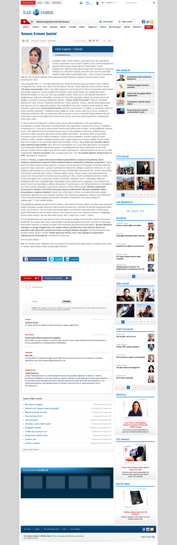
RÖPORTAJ (121, 394)
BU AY (142, 211)
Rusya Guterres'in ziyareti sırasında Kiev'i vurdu (137, 111)
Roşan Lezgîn (131, 245)
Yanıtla (30, 329)
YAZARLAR (121, 218)
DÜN (128, 211)
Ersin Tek (131, 235)
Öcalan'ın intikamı (32, 443)
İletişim (37, 529)
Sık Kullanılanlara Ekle (51, 529)
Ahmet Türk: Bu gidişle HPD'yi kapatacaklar (139, 95)
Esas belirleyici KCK (33, 416)
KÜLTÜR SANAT (123, 484)
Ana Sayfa (27, 529)
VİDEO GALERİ (122, 283)
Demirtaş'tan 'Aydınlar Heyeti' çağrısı (138, 103)
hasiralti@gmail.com (62, 55)
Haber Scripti (146, 537)
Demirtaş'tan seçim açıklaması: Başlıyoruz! (139, 78)
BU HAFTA (135, 211)
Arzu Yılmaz (131, 356)
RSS (64, 529)
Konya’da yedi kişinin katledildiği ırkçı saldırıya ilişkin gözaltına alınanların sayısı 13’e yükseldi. (135, 472)
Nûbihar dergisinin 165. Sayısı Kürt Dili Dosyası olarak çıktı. (135, 515)
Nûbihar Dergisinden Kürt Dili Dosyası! (52, 22)
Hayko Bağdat (131, 346)
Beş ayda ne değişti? (34, 404)
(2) (37, 329)
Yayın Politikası (75, 529)
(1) (37, 347)
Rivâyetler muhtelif (33, 428)
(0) (43, 329)
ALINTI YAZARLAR (124, 329)
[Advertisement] (168, 48)
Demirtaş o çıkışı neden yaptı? (38, 424)
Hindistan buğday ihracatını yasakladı (138, 86)
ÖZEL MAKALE (122, 439)
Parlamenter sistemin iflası (36, 435)
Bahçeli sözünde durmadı (36, 412)
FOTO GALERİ (122, 156)
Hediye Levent (131, 366)
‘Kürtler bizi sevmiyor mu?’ (36, 431)
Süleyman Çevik (131, 224)
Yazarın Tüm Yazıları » (31, 450)
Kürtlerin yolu (30, 439)
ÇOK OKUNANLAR (124, 202)
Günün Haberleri (28, 2)
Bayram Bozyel (131, 256)
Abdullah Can (131, 267)
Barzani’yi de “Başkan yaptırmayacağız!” (42, 408)
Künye (39, 2)
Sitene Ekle (56, 2)
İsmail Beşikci (131, 377)
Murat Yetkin (131, 335)
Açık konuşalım (31, 420)
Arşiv (47, 2)
